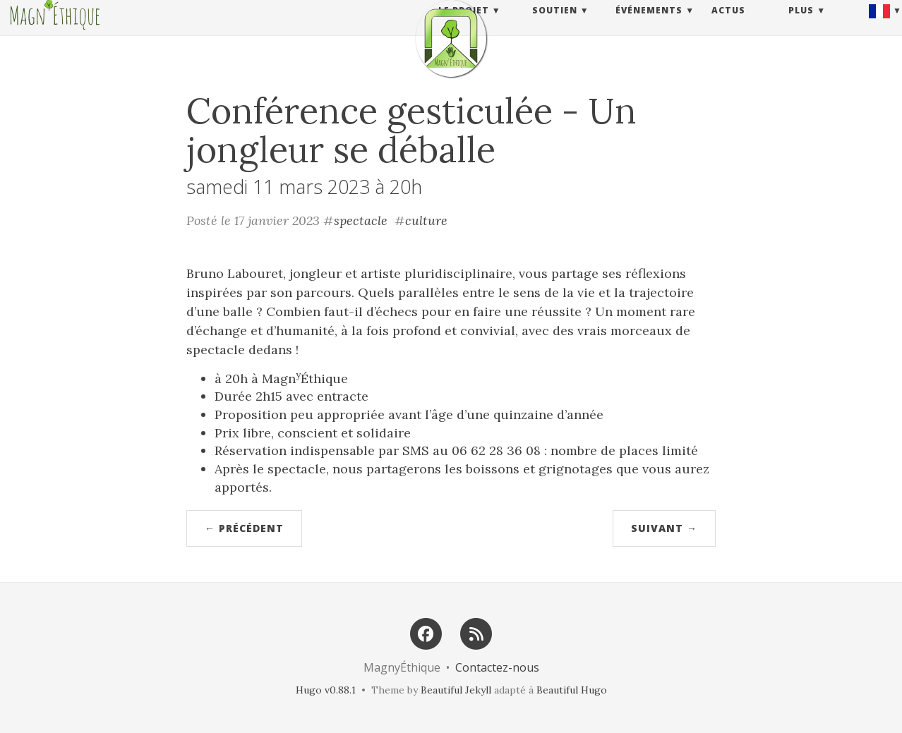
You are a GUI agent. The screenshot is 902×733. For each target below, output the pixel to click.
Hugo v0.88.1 (326, 690)
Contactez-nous (497, 667)
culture (426, 220)
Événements (648, 24)
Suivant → (664, 528)
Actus (728, 24)
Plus (801, 24)
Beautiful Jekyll (456, 690)
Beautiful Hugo (571, 690)
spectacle (360, 220)
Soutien (554, 24)
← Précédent (244, 528)
